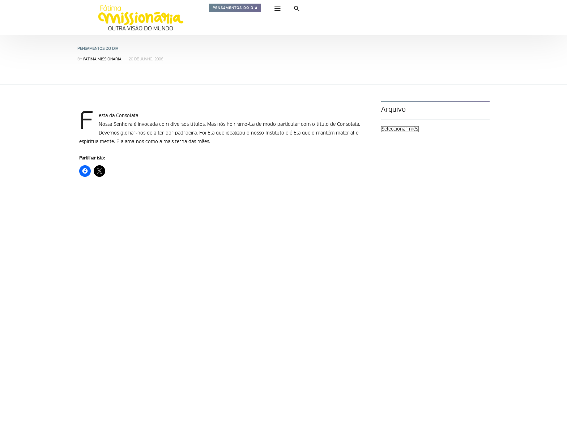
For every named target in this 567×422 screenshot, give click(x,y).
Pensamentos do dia (235, 8)
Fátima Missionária (102, 59)
